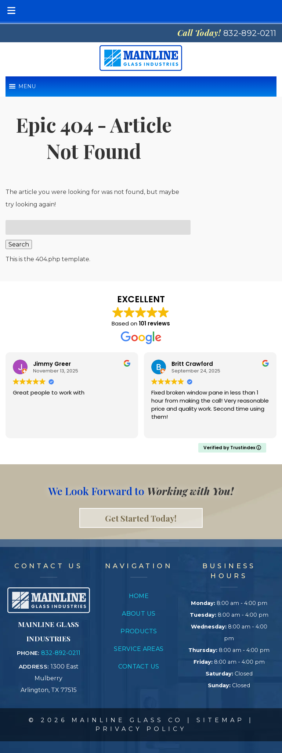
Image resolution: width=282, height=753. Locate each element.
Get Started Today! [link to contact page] (141, 518)
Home (139, 595)
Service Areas (139, 648)
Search (18, 244)
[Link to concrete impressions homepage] (48, 611)
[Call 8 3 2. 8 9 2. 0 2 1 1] (249, 33)
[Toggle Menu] (11, 11)
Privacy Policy (141, 728)
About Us (139, 613)
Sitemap (220, 720)
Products (138, 631)
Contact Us (138, 666)
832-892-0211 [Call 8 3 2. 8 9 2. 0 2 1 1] (60, 652)
